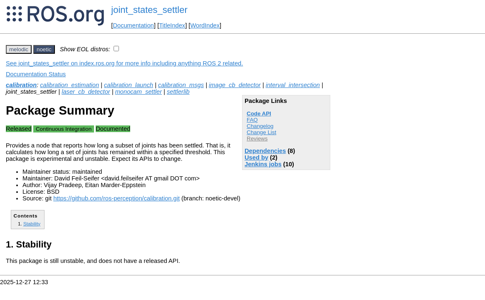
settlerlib (178, 91)
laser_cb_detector (86, 91)
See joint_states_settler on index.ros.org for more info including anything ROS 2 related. (124, 63)
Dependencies (265, 151)
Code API (259, 113)
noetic (44, 49)
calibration (21, 85)
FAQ (252, 120)
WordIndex (205, 25)
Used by (256, 157)
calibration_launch (128, 85)
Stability (31, 223)
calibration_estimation (69, 85)
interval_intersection (293, 85)
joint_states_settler (149, 10)
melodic (18, 49)
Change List (261, 132)
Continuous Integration (64, 129)
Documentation (133, 25)
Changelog (260, 126)
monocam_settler (138, 91)
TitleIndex (172, 25)
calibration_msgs (181, 85)
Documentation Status (36, 74)
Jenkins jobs (263, 164)
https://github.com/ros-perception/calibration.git (116, 198)
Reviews (257, 138)
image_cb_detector (235, 85)
